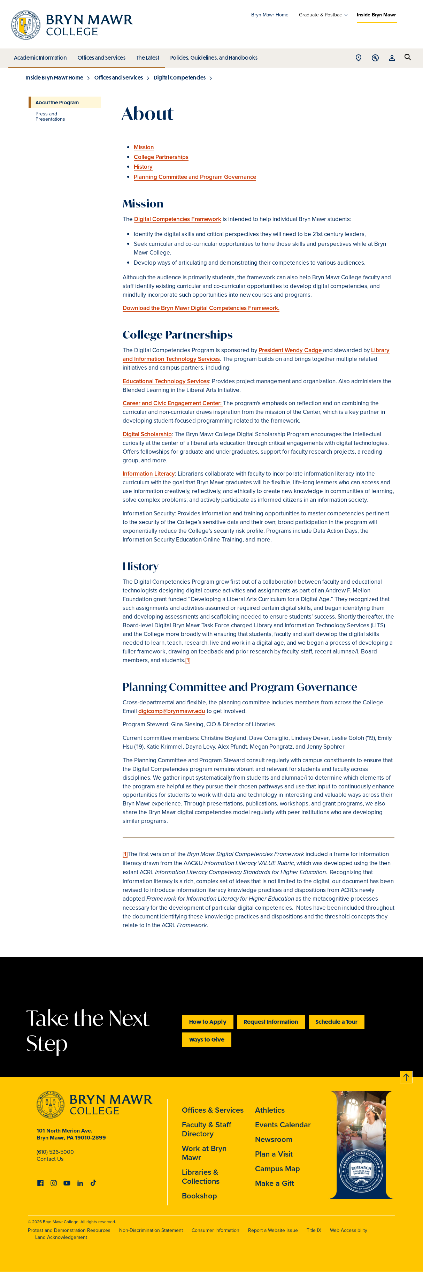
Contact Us (50, 1159)
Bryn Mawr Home (270, 14)
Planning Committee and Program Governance (195, 177)
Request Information (271, 1021)
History (143, 166)
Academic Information (40, 56)
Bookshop (199, 1196)
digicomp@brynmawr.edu (171, 711)
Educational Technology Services (166, 381)
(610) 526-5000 (55, 1152)
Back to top (407, 1076)
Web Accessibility (348, 1230)
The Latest (146, 56)
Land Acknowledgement (61, 1237)
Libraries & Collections (201, 1176)
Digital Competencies (180, 77)
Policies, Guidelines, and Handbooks (211, 56)
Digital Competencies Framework (177, 219)
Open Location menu (358, 58)
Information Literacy (149, 473)
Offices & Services (213, 1110)
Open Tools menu (375, 58)
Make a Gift (274, 1183)
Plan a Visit (274, 1154)
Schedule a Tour (336, 1021)
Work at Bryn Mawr (204, 1153)
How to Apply (207, 1021)
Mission (144, 147)
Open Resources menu (392, 58)
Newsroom (273, 1139)
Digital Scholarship (147, 434)
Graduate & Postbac (320, 15)
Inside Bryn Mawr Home (54, 77)
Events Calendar (283, 1124)
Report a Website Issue (273, 1230)
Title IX (314, 1230)
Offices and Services (100, 56)
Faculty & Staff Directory (206, 1129)
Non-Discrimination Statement (151, 1230)
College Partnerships (161, 157)
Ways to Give (206, 1039)
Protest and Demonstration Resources (69, 1230)
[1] (187, 660)
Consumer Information (215, 1230)
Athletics (270, 1110)
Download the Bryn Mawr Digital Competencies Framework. (201, 308)
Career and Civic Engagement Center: (173, 403)
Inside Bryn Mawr (376, 14)
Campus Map (277, 1168)
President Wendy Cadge (291, 350)
